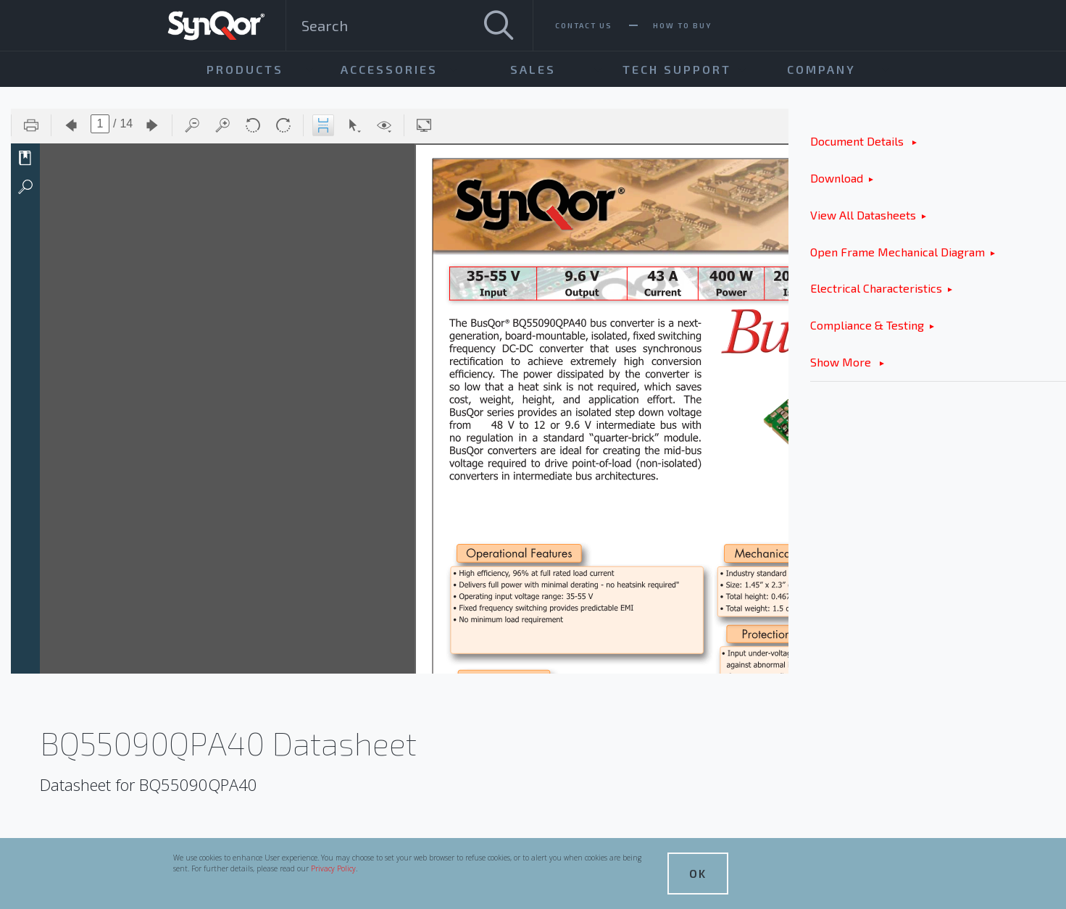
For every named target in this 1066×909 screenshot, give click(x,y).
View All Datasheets (863, 215)
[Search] (499, 25)
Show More (842, 362)
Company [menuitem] (821, 69)
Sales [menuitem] (533, 69)
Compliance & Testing (867, 325)
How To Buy (682, 25)
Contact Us (583, 25)
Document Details (858, 141)
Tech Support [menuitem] (676, 69)
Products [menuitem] (245, 69)
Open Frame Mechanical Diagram (897, 252)
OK (698, 873)
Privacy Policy (333, 868)
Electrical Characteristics (876, 288)
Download (836, 178)
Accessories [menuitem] (389, 69)
